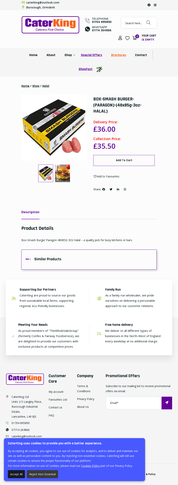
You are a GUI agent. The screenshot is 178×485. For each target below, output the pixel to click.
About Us (83, 407)
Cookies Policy (90, 466)
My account (56, 392)
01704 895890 (102, 22)
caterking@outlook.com (40, 2)
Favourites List (58, 399)
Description (30, 212)
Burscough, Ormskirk (38, 7)
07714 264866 (101, 30)
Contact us (55, 407)
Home (33, 55)
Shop (68, 55)
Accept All (16, 474)
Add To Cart (124, 160)
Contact (141, 55)
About (50, 55)
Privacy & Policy (145, 474)
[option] (54, 127)
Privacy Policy (85, 399)
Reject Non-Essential (42, 474)
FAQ (51, 415)
